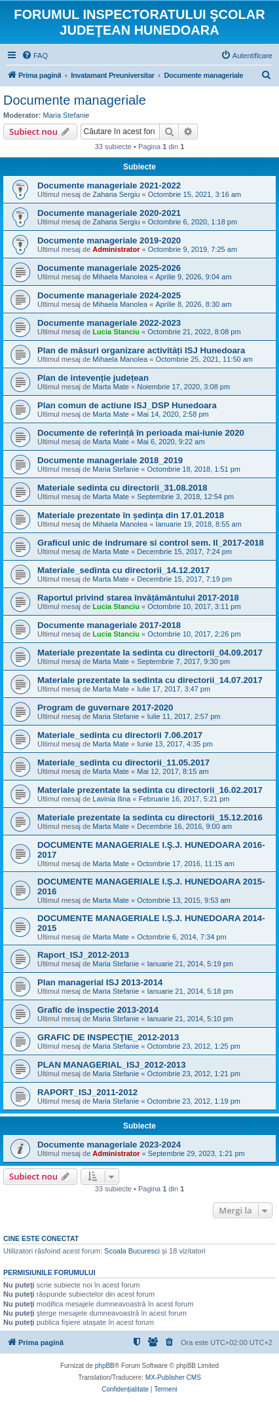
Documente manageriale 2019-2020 (109, 240)
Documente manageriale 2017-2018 (109, 625)
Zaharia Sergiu (116, 194)
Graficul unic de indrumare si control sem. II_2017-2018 (150, 543)
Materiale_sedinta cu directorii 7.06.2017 (119, 735)
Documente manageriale (74, 100)
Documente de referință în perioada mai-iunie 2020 (140, 433)
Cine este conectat (41, 1238)
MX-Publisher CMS (173, 1377)
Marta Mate (110, 387)
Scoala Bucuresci (132, 1251)
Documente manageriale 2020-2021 (109, 213)
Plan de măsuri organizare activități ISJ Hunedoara (141, 350)
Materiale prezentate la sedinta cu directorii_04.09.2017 (150, 652)
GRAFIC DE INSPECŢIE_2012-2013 (108, 1037)
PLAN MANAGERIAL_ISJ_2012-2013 (111, 1065)
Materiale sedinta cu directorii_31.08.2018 (122, 488)
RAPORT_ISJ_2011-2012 (87, 1092)
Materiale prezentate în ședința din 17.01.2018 (130, 515)
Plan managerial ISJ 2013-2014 (99, 982)
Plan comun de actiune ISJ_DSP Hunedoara (127, 405)
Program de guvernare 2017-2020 (105, 707)
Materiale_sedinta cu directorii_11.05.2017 (123, 762)
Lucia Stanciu (116, 332)
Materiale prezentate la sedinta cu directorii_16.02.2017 (150, 790)
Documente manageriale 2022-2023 (109, 323)
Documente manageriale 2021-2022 (109, 185)
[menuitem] (35, 55)
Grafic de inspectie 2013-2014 (97, 1010)
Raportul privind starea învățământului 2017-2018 (138, 598)
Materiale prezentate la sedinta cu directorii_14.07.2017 (150, 680)
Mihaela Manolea (119, 277)
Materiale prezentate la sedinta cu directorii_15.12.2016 (150, 817)
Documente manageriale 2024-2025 (109, 295)
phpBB (105, 1365)
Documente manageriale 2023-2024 (109, 1144)
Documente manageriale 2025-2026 (109, 268)
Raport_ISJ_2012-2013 (83, 955)
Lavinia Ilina (111, 799)
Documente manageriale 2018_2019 (110, 460)
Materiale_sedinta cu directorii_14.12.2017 (123, 570)
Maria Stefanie (66, 115)
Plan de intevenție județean (93, 378)
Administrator (116, 249)
